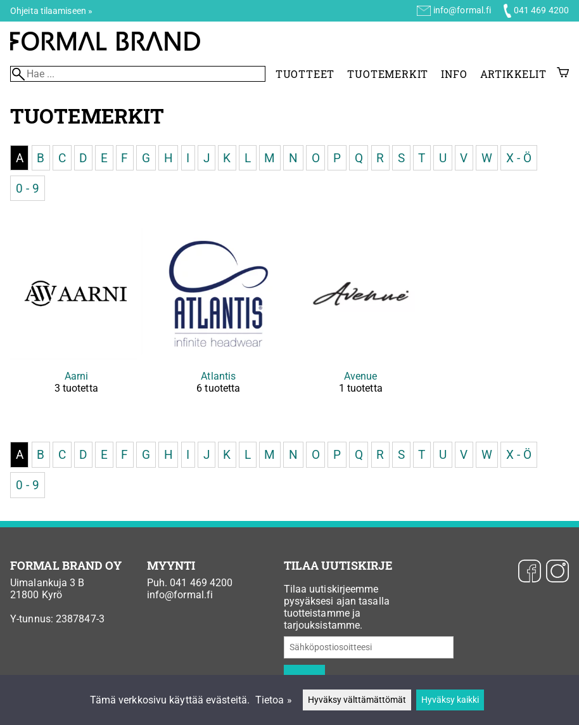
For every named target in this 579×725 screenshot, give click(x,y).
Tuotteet (305, 73)
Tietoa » (273, 700)
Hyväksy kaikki (450, 700)
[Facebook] (529, 572)
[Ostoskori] (563, 74)
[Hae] (137, 74)
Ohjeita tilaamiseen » (51, 11)
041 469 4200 (541, 10)
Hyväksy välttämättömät (357, 700)
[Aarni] (76, 322)
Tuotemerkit (387, 73)
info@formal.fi (462, 10)
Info (454, 73)
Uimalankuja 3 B (47, 583)
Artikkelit (513, 73)
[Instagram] (557, 572)
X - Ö (519, 157)
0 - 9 (28, 188)
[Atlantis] (219, 322)
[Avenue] (361, 322)
